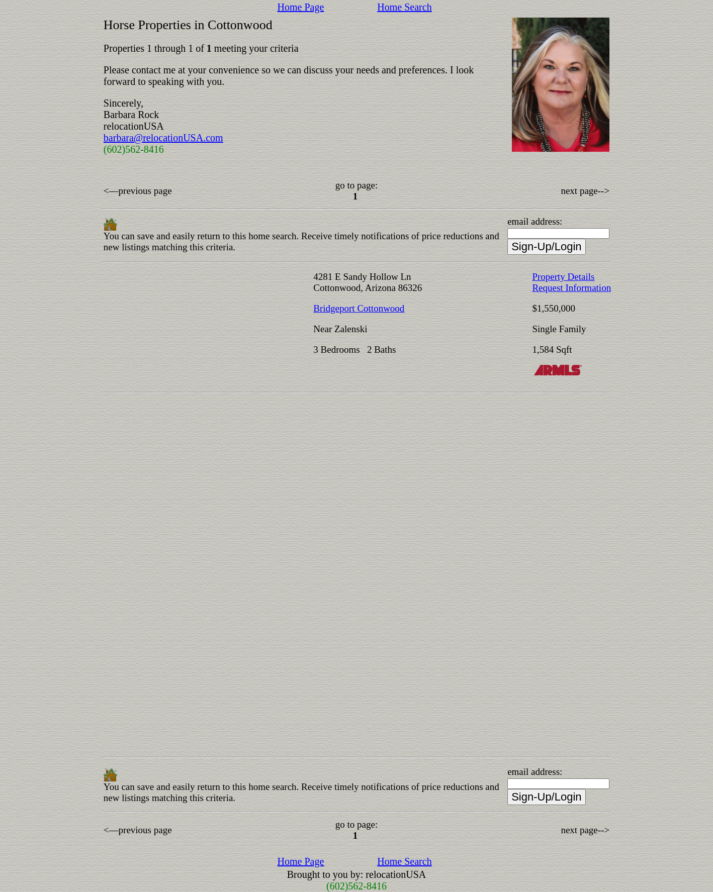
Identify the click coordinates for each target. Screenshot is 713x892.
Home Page (301, 7)
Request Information (571, 287)
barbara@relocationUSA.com (163, 137)
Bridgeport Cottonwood (358, 308)
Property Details (563, 276)
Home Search (404, 7)
